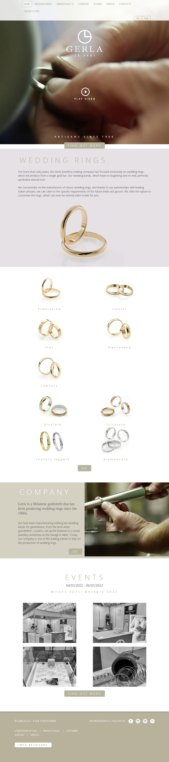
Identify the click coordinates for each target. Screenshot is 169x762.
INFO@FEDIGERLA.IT (99, 720)
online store (31, 11)
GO (84, 468)
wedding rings (43, 4)
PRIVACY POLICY (51, 730)
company (83, 4)
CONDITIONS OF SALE (26, 730)
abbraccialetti (65, 4)
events (111, 4)
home (27, 4)
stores (98, 4)
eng (146, 18)
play (84, 94)
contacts (125, 4)
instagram (138, 721)
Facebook (131, 721)
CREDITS (34, 734)
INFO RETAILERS (33, 744)
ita (137, 18)
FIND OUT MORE (84, 145)
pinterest (152, 721)
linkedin (145, 721)
